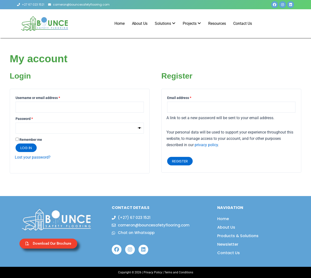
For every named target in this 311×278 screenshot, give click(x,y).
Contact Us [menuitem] (242, 23)
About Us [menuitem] (139, 23)
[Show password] (139, 128)
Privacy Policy (153, 272)
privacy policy (206, 145)
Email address (186, 97)
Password (31, 118)
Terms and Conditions (178, 272)
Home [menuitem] (119, 23)
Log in (26, 147)
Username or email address (45, 97)
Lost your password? (33, 157)
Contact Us (228, 253)
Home (223, 219)
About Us (226, 227)
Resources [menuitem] (217, 23)
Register (180, 161)
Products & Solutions (238, 236)
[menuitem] (165, 23)
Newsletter (227, 244)
